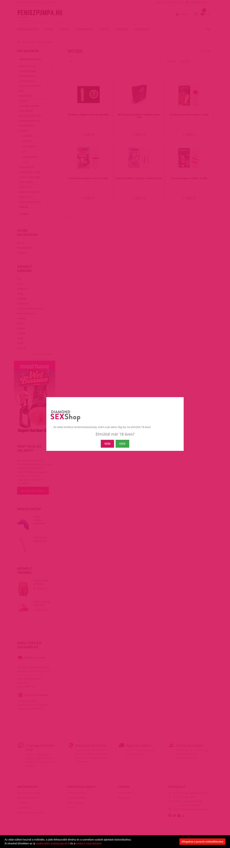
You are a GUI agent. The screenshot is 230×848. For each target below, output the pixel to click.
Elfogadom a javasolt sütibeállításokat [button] (202, 841)
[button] (103, 843)
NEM (107, 443)
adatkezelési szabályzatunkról (53, 843)
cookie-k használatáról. (89, 843)
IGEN (122, 443)
